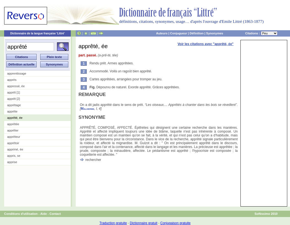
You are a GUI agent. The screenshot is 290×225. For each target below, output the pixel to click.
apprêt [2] (13, 98)
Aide (43, 213)
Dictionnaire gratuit (143, 223)
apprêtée (13, 124)
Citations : (261, 33)
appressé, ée (16, 86)
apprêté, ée (15, 117)
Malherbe (87, 109)
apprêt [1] (13, 92)
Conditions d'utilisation (21, 213)
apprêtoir (13, 143)
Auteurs (162, 33)
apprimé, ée (15, 149)
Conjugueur (178, 33)
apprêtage (14, 105)
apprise (12, 162)
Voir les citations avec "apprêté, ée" (206, 44)
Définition (196, 33)
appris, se (13, 155)
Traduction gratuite (113, 223)
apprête (12, 111)
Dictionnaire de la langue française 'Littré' (37, 33)
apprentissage (16, 73)
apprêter (12, 130)
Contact (55, 213)
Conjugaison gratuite (175, 223)
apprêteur (13, 136)
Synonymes (214, 33)
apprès (12, 79)
